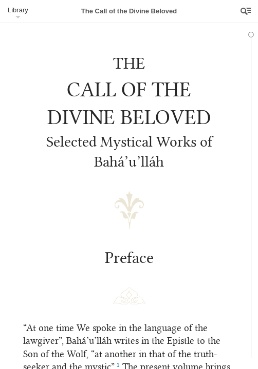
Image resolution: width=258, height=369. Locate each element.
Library (18, 10)
